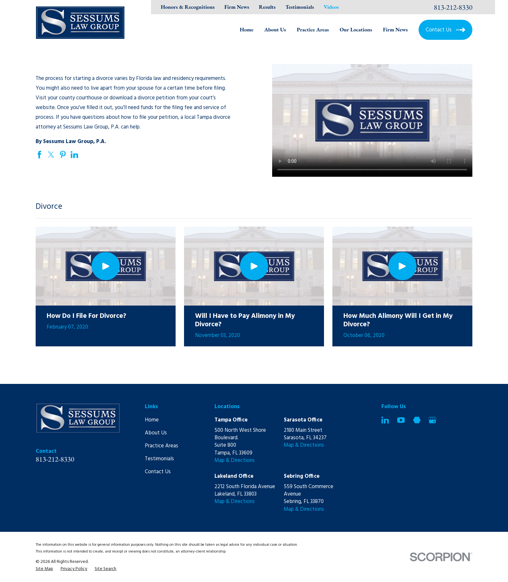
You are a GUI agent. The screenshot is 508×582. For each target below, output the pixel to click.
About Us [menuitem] (275, 29)
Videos (331, 6)
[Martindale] (417, 420)
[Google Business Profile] (432, 420)
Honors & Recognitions (187, 6)
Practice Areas (161, 446)
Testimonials (299, 6)
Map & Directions (234, 460)
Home (152, 420)
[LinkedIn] (385, 420)
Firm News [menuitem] (395, 29)
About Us (156, 433)
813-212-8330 (453, 7)
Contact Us (158, 471)
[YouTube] (401, 420)
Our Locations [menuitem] (356, 29)
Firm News (236, 6)
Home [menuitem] (246, 29)
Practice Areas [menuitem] (313, 29)
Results (267, 6)
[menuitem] (44, 569)
